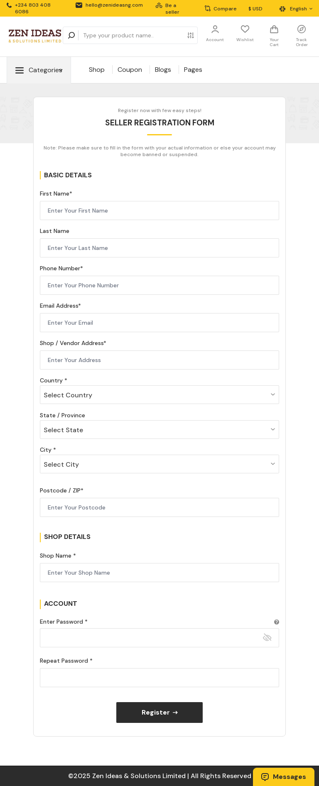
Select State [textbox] (63, 430)
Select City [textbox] (61, 464)
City (46, 449)
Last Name (54, 231)
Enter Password (62, 621)
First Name (54, 193)
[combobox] (159, 394)
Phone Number (60, 268)
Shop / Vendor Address (71, 343)
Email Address (59, 305)
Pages (193, 69)
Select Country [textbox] (68, 395)
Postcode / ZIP (60, 490)
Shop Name (56, 555)
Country (52, 380)
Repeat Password (65, 660)
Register (160, 712)
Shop (97, 69)
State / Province (62, 415)
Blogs (163, 69)
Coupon (130, 69)
